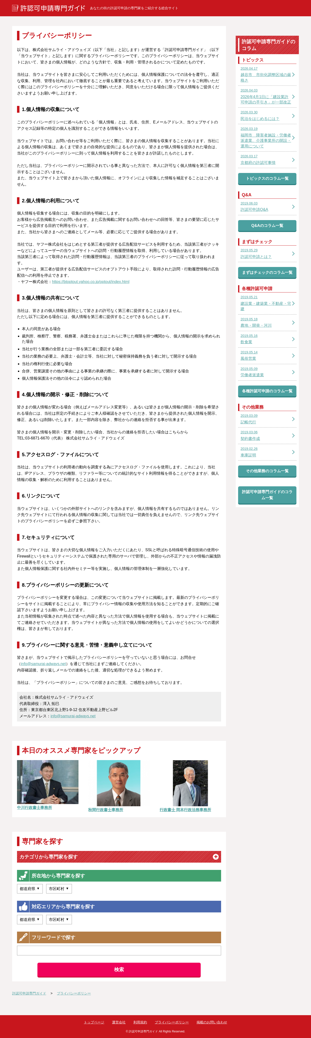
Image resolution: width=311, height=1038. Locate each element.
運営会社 (119, 1022)
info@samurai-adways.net (43, 664)
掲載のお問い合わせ (212, 1022)
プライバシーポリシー (172, 1022)
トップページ (94, 1022)
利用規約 (140, 1022)
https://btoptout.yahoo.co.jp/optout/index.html (90, 282)
